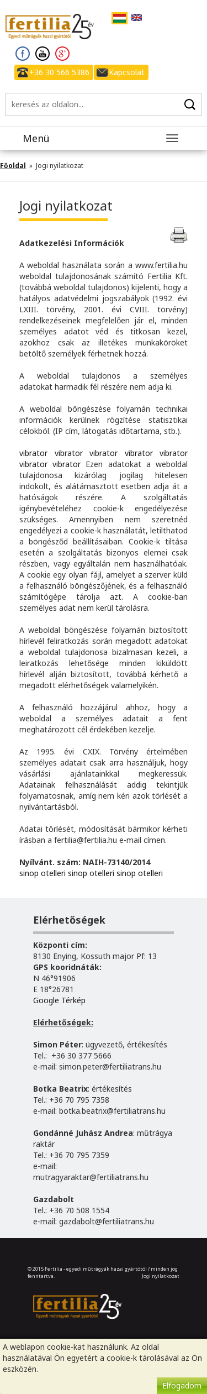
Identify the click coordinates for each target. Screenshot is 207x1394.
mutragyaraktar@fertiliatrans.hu (90, 1177)
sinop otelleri (42, 873)
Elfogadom (181, 1385)
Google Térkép (59, 1000)
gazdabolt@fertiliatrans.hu (106, 1221)
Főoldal (13, 165)
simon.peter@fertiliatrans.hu (110, 1066)
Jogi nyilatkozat (160, 1276)
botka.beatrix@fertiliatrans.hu (112, 1110)
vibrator (33, 453)
